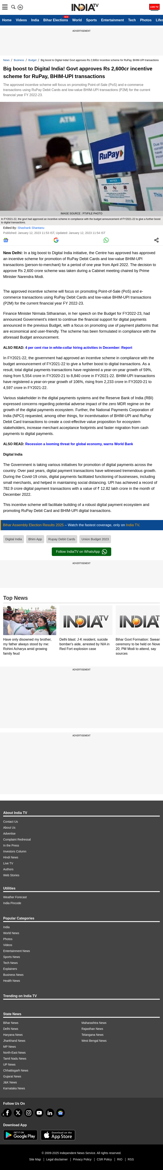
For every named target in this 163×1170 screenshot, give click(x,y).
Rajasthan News (92, 1028)
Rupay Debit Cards (61, 539)
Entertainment (112, 20)
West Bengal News (94, 1040)
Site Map (35, 1159)
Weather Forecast (15, 897)
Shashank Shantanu (31, 227)
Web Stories (11, 875)
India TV (132, 525)
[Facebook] (7, 1113)
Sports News (11, 957)
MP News (9, 1046)
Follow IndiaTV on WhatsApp (81, 551)
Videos (21, 20)
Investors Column (14, 851)
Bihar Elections (55, 20)
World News (11, 933)
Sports (91, 20)
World (77, 20)
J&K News (10, 1082)
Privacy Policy (82, 1159)
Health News (11, 980)
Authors (8, 869)
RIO (119, 1159)
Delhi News (10, 1028)
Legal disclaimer (57, 1159)
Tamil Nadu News (14, 1058)
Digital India (13, 539)
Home (6, 20)
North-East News (14, 1052)
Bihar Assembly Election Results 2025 (34, 525)
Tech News (10, 963)
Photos (146, 20)
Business (19, 60)
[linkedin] (50, 1113)
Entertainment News (16, 951)
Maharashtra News (94, 1023)
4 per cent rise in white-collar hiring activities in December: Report (78, 347)
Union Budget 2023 (95, 539)
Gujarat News (12, 1076)
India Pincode (12, 903)
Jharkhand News (14, 1040)
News (6, 60)
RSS (131, 1159)
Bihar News (10, 1023)
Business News (13, 974)
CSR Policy (104, 1159)
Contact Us (10, 821)
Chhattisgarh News (15, 1070)
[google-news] (60, 1113)
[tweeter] (18, 1113)
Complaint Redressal (17, 839)
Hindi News (10, 857)
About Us (9, 827)
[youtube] (39, 1113)
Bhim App (35, 539)
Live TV (8, 863)
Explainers (10, 968)
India (35, 20)
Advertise (9, 833)
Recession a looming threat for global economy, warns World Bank (78, 444)
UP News (9, 1064)
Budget (32, 60)
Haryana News (13, 1034)
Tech (132, 20)
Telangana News (93, 1034)
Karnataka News (14, 1088)
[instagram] (28, 1113)
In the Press (11, 845)
